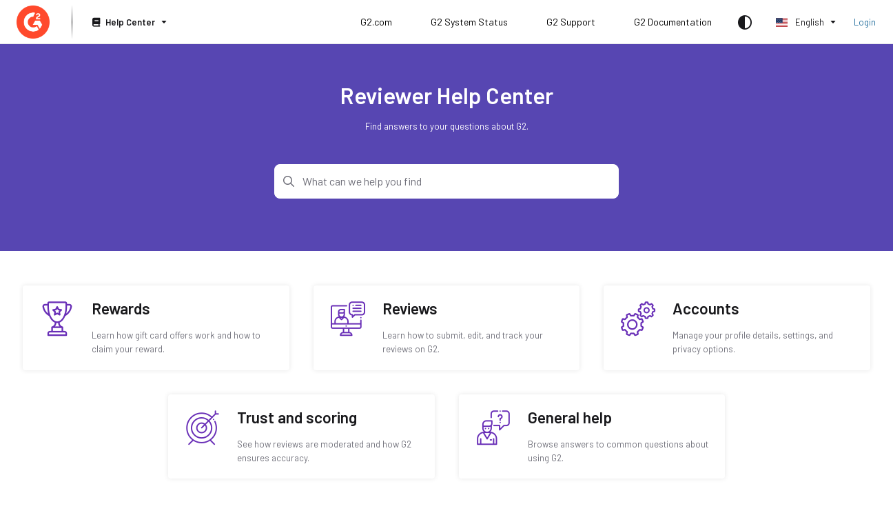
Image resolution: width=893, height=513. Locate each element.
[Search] (446, 181)
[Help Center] (128, 22)
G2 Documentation (673, 22)
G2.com (376, 22)
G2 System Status (469, 22)
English (800, 22)
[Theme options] (745, 22)
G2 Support (570, 22)
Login (865, 22)
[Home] (33, 22)
